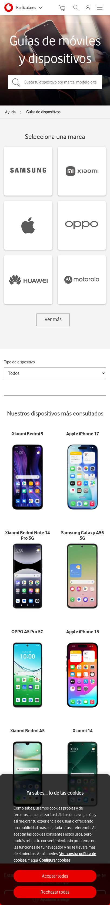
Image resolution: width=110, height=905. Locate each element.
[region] (55, 839)
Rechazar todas (55, 892)
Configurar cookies (54, 860)
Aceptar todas (55, 876)
